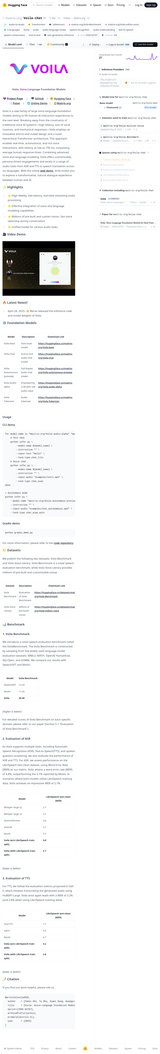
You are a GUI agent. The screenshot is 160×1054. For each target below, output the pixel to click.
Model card (13, 44)
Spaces (95, 5)
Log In (138, 5)
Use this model (145, 44)
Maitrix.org (64, 103)
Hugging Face (62, 98)
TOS (32, 1048)
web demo (46, 170)
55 (59, 18)
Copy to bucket (118, 44)
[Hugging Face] (85, 1048)
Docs (109, 5)
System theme (13, 1048)
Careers (72, 1048)
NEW (127, 69)
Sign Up (150, 5)
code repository (63, 543)
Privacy (45, 1048)
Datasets (80, 5)
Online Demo (39, 103)
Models (64, 5)
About (58, 1048)
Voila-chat (33, 18)
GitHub (39, 98)
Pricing (121, 5)
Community (57, 44)
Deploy (95, 44)
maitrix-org (13, 18)
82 (88, 18)
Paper (16, 103)
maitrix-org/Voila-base (145, 103)
